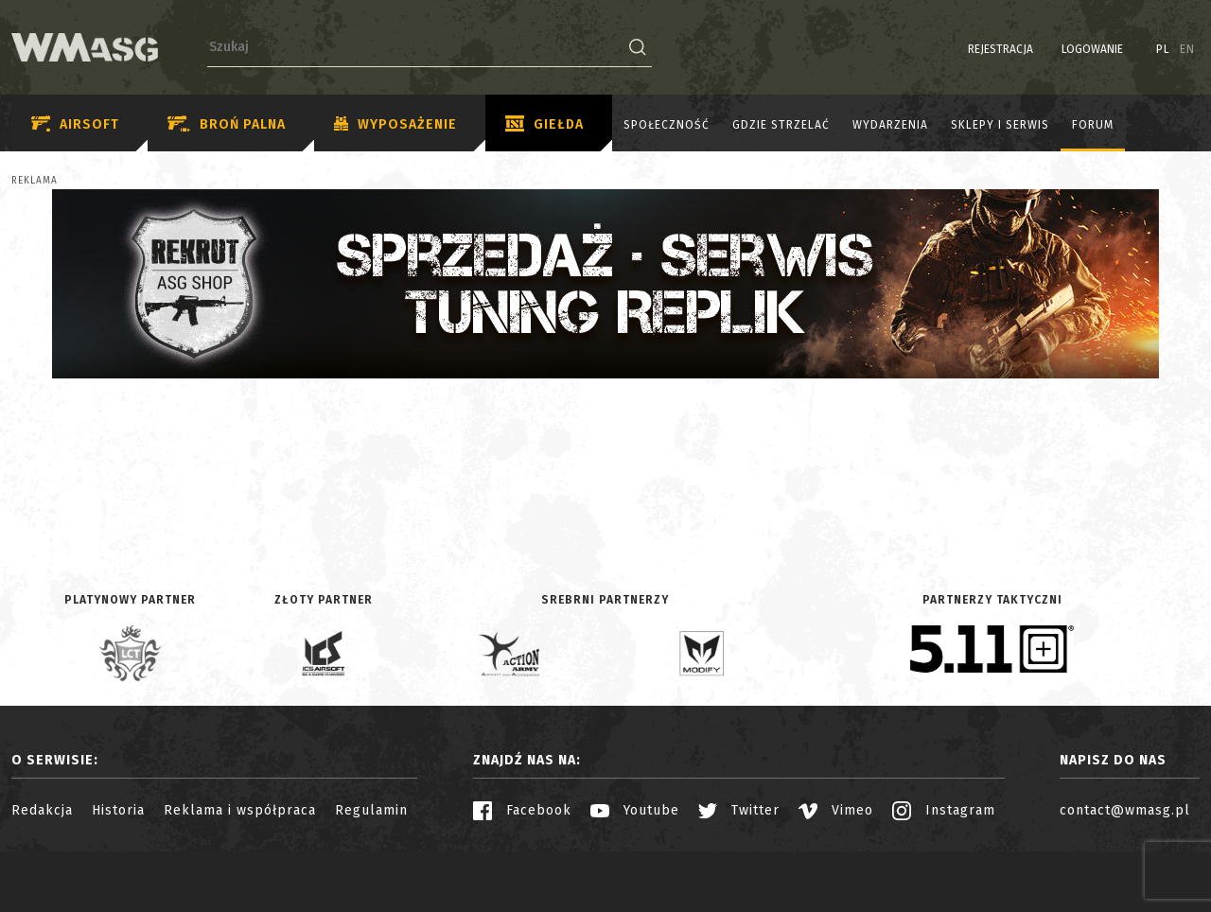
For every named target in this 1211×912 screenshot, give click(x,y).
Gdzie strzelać (781, 125)
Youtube (634, 810)
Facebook (522, 810)
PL (1163, 49)
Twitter (739, 810)
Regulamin (371, 810)
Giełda (544, 124)
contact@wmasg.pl (1125, 810)
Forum (1093, 125)
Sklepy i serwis (1000, 125)
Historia (118, 810)
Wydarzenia (890, 125)
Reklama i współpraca (240, 810)
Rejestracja (1000, 49)
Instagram (943, 810)
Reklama (34, 180)
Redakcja (42, 810)
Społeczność (666, 125)
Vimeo (836, 810)
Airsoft (75, 124)
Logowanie (1092, 49)
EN (1187, 49)
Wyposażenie (395, 124)
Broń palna (226, 124)
